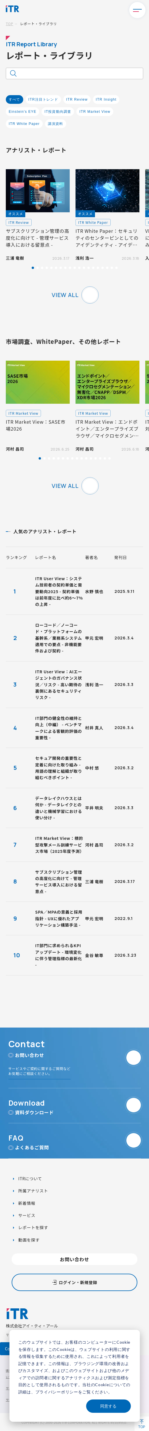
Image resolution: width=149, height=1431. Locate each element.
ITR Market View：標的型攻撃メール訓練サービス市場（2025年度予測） (59, 844)
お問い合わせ (74, 1259)
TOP (9, 23)
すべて (14, 99)
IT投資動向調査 (57, 112)
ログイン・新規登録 (78, 1282)
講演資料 (55, 124)
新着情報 (26, 1203)
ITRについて (29, 1178)
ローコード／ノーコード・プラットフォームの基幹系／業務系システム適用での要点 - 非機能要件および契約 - (58, 638)
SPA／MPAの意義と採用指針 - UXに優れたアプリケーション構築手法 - (58, 918)
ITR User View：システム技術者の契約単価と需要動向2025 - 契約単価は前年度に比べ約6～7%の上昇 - (59, 591)
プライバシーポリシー (56, 1391)
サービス (26, 1215)
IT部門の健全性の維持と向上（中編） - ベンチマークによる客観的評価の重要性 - (58, 727)
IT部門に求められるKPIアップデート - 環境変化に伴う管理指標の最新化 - (58, 955)
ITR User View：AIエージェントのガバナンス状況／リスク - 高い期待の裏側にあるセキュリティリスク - (58, 684)
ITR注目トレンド (43, 99)
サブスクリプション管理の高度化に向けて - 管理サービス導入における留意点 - (58, 881)
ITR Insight (106, 99)
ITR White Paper (24, 124)
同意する (108, 1406)
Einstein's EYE (22, 112)
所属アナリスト (32, 1191)
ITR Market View (94, 112)
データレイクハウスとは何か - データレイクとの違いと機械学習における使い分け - (58, 807)
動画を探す (28, 1240)
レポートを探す (32, 1227)
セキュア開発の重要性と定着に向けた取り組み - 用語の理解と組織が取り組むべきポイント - (58, 767)
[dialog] (74, 1376)
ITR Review (77, 99)
